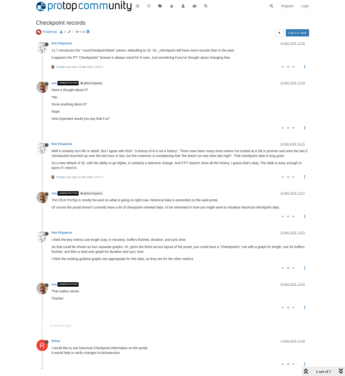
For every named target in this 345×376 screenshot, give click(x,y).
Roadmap (50, 32)
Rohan (56, 341)
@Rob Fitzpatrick (91, 83)
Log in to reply (297, 33)
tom (54, 83)
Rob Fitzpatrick (62, 43)
